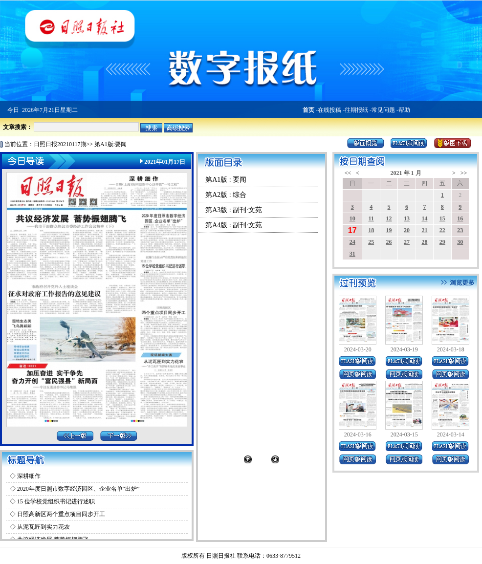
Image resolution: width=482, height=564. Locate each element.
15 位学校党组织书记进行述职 (56, 501)
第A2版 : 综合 (225, 194)
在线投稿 (329, 110)
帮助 (404, 110)
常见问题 (383, 110)
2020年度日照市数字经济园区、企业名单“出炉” (78, 488)
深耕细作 (29, 476)
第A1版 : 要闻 (225, 179)
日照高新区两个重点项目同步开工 (61, 514)
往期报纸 (356, 110)
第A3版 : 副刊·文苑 (233, 210)
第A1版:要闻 (110, 144)
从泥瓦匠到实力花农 (43, 526)
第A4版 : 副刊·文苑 (233, 225)
